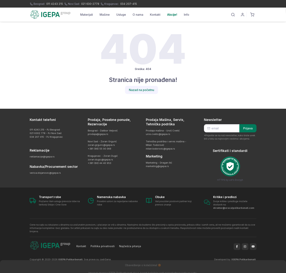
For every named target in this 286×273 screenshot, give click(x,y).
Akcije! (172, 14)
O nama (138, 14)
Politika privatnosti (103, 246)
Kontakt (155, 14)
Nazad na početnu (141, 90)
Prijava (248, 128)
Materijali (86, 14)
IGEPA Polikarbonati (243, 259)
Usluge (121, 14)
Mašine (105, 14)
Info (186, 14)
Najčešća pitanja (130, 246)
